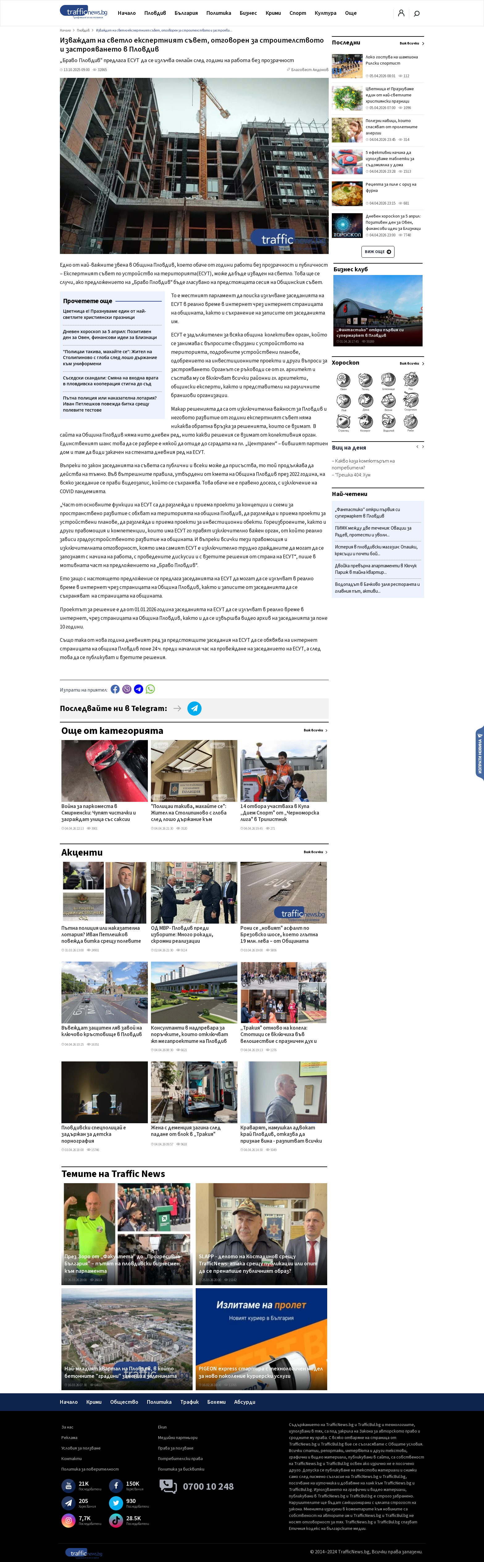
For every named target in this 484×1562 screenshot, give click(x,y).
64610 (96, 1385)
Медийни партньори (178, 1438)
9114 (181, 950)
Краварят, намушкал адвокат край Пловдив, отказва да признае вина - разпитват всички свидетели (281, 1135)
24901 (93, 950)
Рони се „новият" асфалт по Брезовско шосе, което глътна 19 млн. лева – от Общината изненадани (279, 935)
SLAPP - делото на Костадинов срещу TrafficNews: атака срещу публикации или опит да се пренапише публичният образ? (258, 1264)
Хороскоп (345, 362)
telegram (138, 689)
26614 (96, 1280)
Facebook (115, 689)
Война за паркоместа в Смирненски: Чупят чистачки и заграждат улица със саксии (98, 813)
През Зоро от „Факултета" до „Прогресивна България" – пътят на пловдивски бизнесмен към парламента (122, 1264)
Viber (127, 689)
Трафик (189, 1402)
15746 (93, 1150)
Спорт (298, 13)
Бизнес (248, 13)
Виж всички (313, 730)
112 (403, 76)
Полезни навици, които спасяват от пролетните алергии (392, 127)
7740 (404, 235)
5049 (271, 1150)
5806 (271, 950)
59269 (368, 341)
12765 (230, 1385)
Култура (325, 13)
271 (270, 828)
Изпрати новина (480, 753)
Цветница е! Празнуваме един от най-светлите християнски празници (390, 95)
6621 (181, 1050)
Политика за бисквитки (181, 1469)
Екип (162, 1427)
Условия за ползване (81, 1448)
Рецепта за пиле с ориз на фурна (391, 187)
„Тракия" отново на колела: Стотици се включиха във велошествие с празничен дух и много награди (278, 1035)
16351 (93, 1044)
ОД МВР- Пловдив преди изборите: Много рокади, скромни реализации (182, 935)
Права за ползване (176, 1448)
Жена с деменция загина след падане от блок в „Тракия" (186, 1131)
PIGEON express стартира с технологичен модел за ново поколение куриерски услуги (261, 1372)
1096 (404, 108)
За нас (67, 1427)
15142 (230, 1280)
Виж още (378, 252)
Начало (127, 13)
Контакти (71, 1459)
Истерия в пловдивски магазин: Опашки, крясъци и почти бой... (376, 550)
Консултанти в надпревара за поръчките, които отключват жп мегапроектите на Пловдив (189, 1035)
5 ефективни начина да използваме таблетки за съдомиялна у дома (390, 159)
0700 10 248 (208, 1486)
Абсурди (244, 1402)
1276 (271, 1050)
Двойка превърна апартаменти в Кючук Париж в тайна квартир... (376, 569)
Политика (219, 13)
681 (403, 203)
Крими (273, 13)
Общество (124, 1402)
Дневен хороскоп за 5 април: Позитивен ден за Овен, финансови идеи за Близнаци (393, 222)
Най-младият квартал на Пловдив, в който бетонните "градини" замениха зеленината (121, 1372)
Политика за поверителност (90, 1469)
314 (403, 139)
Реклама (69, 1438)
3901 (92, 828)
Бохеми (216, 1402)
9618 (181, 1144)
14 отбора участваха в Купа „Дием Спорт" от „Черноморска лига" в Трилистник (279, 813)
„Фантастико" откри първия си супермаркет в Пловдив (370, 332)
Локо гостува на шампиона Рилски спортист (392, 60)
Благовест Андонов (310, 70)
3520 (181, 828)
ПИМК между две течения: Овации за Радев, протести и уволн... (373, 531)
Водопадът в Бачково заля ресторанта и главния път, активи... (377, 588)
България (186, 13)
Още (351, 13)
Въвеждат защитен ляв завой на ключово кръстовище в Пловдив (101, 1031)
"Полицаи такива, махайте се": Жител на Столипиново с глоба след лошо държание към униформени (189, 813)
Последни (346, 42)
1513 (404, 171)
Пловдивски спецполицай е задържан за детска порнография (93, 1135)
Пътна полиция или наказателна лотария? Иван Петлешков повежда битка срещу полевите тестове (101, 935)
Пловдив (155, 13)
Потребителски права (180, 1459)
